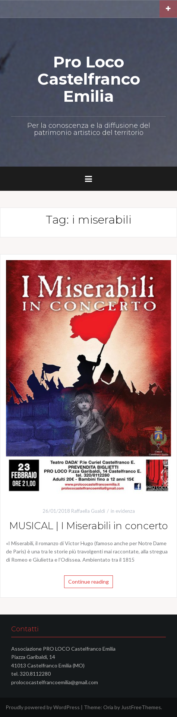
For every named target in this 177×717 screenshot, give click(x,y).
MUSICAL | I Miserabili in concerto (88, 526)
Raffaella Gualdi (88, 511)
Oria (108, 707)
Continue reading (88, 581)
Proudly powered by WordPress (43, 707)
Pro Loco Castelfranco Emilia (88, 79)
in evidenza (123, 511)
